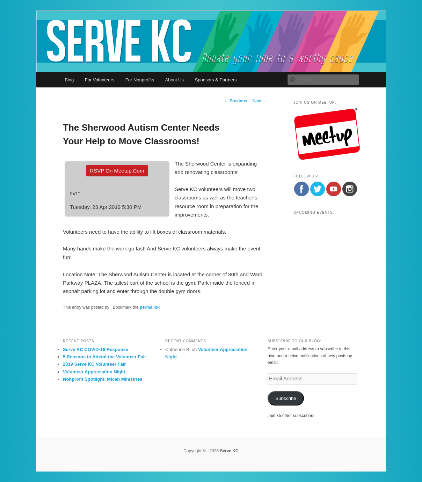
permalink (150, 307)
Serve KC (229, 450)
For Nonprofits (139, 79)
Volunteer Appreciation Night (94, 371)
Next (260, 100)
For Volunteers (100, 79)
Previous (235, 100)
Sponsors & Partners (216, 79)
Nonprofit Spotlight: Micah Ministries (103, 379)
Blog (69, 79)
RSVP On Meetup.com (117, 171)
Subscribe (285, 398)
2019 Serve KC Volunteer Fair (94, 364)
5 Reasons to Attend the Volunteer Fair (104, 356)
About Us (174, 79)
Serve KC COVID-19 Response (95, 349)
